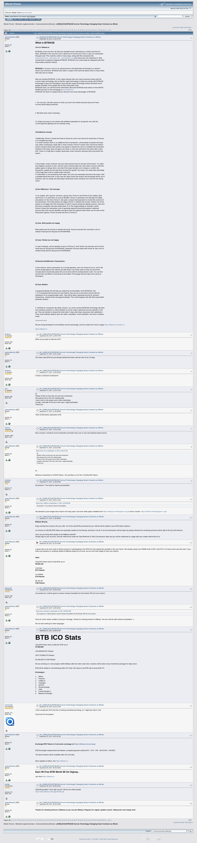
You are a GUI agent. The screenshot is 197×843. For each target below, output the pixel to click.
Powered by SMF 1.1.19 (86, 839)
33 (68, 30)
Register (32, 19)
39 (81, 30)
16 (34, 30)
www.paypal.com (67, 58)
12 (25, 30)
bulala (7, 784)
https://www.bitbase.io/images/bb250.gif (49, 792)
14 (29, 30)
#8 (191, 447)
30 (62, 30)
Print (190, 30)
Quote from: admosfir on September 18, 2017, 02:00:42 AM (53, 611)
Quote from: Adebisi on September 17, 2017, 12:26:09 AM (53, 503)
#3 (191, 353)
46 (95, 30)
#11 (191, 517)
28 (58, 30)
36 (74, 30)
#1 (191, 38)
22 (46, 30)
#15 (191, 630)
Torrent (33, 16)
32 (66, 30)
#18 (191, 767)
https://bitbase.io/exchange (85, 744)
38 (78, 30)
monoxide (9, 705)
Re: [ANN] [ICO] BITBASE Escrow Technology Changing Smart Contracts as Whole (71, 517)
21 (44, 30)
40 (83, 30)
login (23, 12)
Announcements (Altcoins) (45, 24)
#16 (191, 706)
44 (91, 30)
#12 (191, 543)
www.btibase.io (68, 90)
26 (54, 30)
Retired (8, 334)
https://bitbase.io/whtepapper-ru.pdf (154, 511)
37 (76, 30)
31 (64, 30)
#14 (191, 607)
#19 (191, 785)
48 (99, 30)
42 (87, 30)
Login (26, 19)
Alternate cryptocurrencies (24, 24)
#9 (191, 481)
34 (70, 30)
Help (15, 19)
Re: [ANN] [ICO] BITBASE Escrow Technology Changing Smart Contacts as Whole (71, 334)
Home (9, 19)
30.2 (28, 16)
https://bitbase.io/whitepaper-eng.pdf (116, 511)
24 (50, 30)
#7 (191, 428)
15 (31, 30)
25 (52, 30)
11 (23, 30)
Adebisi (8, 480)
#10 (191, 499)
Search (20, 19)
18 (38, 30)
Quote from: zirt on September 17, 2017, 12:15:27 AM (51, 451)
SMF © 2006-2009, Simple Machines (106, 839)
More (38, 19)
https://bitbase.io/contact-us (114, 325)
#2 (191, 335)
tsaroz (7, 428)
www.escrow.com (41, 58)
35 (72, 30)
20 (42, 30)
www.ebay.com (54, 58)
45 (93, 30)
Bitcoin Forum (9, 24)
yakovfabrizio (10, 37)
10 (21, 30)
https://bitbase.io (41, 329)
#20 (191, 803)
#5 (191, 389)
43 (89, 30)
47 (97, 30)
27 (56, 30)
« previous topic (178, 27)
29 (60, 30)
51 (105, 30)
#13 (191, 589)
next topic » (188, 27)
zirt (6, 389)
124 (109, 30)
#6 (191, 410)
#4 (191, 371)
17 (36, 30)
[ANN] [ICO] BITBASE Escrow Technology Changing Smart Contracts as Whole (87, 24)
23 (48, 30)
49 (101, 30)
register (29, 12)
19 (40, 30)
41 (85, 30)
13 (27, 30)
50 (103, 30)
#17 (191, 735)
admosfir (8, 588)
